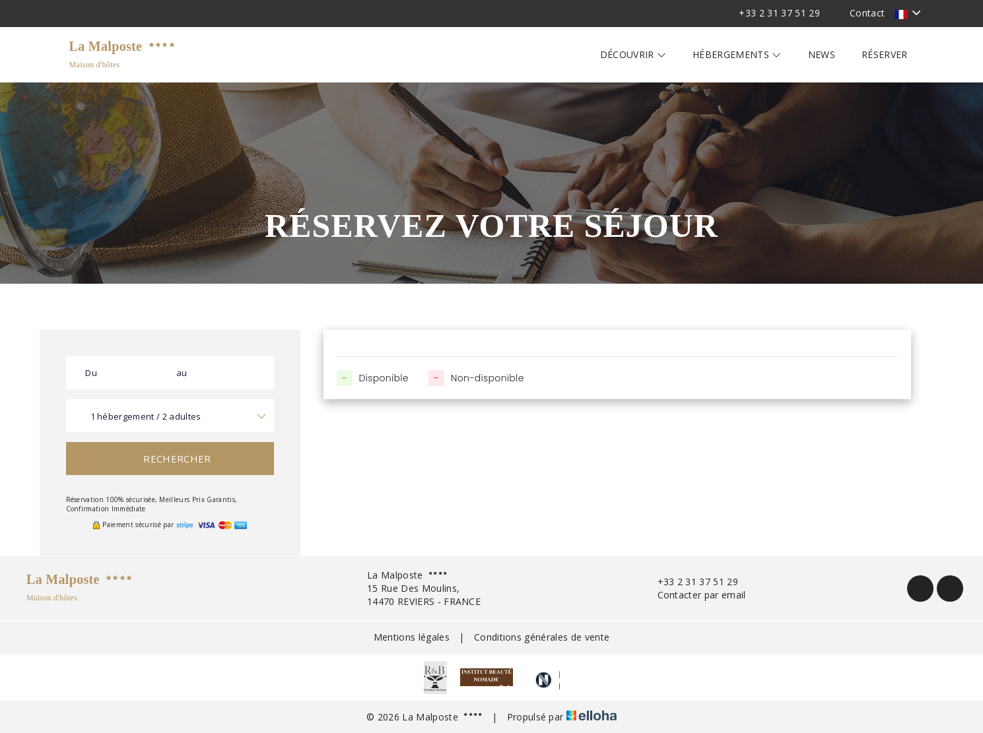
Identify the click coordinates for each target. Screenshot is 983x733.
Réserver (885, 54)
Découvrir (633, 54)
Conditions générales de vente (541, 637)
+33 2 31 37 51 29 (690, 581)
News (821, 54)
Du (91, 373)
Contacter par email (694, 595)
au (181, 373)
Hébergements (737, 54)
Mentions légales (412, 637)
